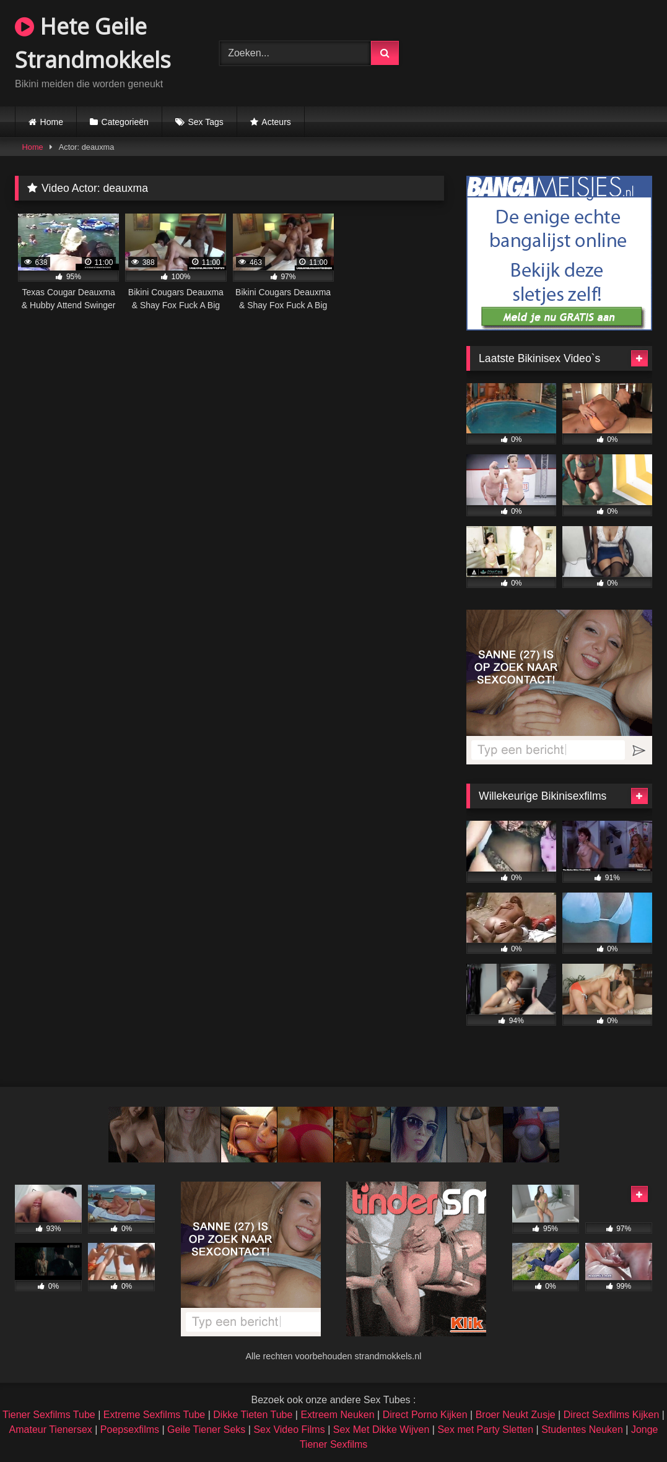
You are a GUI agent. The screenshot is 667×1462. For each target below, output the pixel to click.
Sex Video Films (289, 1429)
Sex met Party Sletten (485, 1429)
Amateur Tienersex (50, 1429)
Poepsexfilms (129, 1429)
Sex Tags (205, 122)
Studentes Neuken (582, 1429)
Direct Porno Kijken (425, 1414)
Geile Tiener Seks (206, 1429)
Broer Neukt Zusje (516, 1414)
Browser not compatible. (544, 51)
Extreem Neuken (337, 1414)
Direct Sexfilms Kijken (612, 1414)
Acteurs (275, 122)
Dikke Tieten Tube (252, 1414)
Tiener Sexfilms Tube (48, 1414)
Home (51, 122)
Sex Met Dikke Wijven (381, 1429)
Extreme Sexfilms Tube (154, 1414)
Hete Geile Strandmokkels (93, 43)
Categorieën (125, 122)
